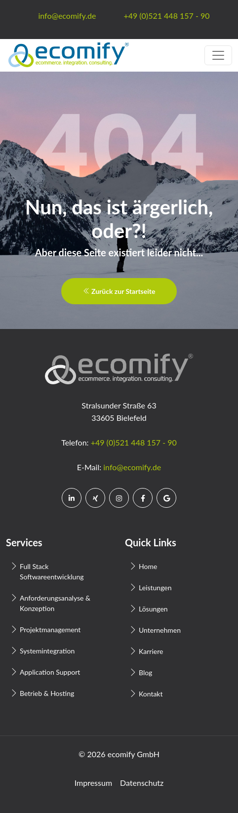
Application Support (50, 672)
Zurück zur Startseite (119, 291)
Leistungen (155, 587)
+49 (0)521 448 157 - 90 (134, 442)
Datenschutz (141, 782)
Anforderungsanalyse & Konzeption (55, 603)
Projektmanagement (50, 629)
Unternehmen (160, 630)
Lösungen (153, 609)
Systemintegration (47, 651)
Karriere (151, 651)
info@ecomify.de (132, 467)
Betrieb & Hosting (47, 693)
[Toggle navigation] (218, 55)
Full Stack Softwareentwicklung (51, 571)
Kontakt (151, 694)
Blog (145, 672)
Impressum (93, 782)
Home (148, 566)
